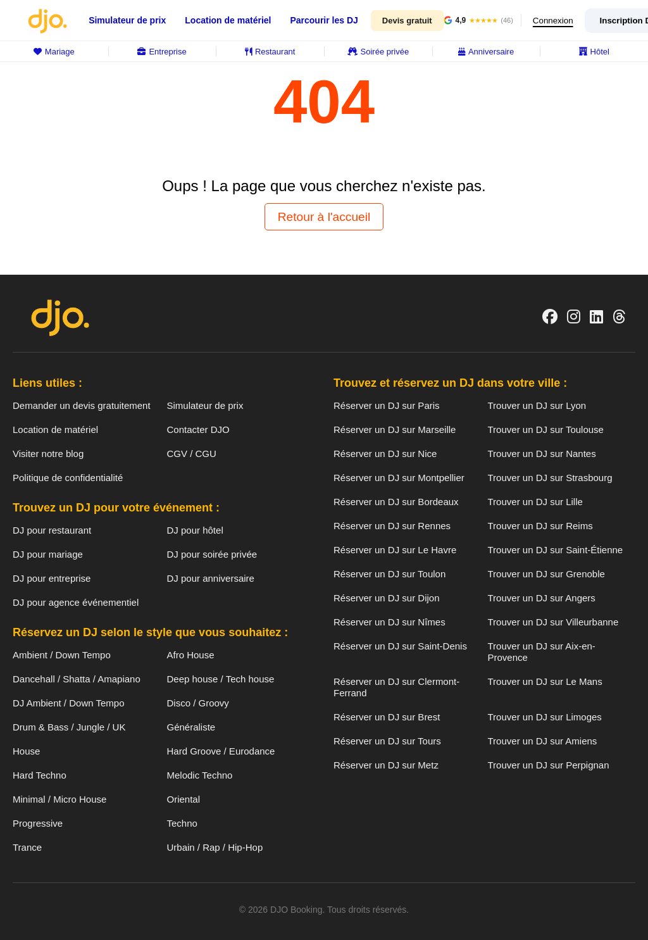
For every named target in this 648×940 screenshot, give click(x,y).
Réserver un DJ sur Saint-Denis (400, 646)
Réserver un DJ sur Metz (386, 765)
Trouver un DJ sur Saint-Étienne (555, 549)
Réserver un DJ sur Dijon (386, 597)
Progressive (38, 823)
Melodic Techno (200, 775)
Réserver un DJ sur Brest (386, 716)
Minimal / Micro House (59, 799)
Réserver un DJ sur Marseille (394, 429)
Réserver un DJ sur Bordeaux (396, 501)
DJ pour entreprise (51, 578)
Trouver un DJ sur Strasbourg (550, 477)
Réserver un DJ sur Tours (387, 741)
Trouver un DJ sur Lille (535, 501)
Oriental (184, 799)
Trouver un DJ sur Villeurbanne (553, 622)
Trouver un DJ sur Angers (541, 597)
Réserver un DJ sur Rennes (392, 525)
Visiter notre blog (48, 453)
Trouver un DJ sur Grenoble (546, 573)
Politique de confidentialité (68, 477)
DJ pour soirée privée (212, 554)
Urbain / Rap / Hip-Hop (215, 847)
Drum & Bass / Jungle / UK (69, 727)
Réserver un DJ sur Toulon (389, 573)
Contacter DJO (198, 429)
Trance (27, 847)
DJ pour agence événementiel (76, 602)
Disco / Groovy (198, 703)
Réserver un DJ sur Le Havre (394, 549)
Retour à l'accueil (324, 216)
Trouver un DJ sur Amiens (542, 741)
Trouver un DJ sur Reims (540, 525)
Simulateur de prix (127, 20)
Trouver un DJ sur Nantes (542, 453)
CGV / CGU (191, 453)
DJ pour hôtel (195, 530)
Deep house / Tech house (221, 679)
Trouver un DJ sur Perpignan (548, 765)
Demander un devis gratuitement (82, 405)
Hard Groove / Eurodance (221, 751)
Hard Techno (39, 775)
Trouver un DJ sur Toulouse (546, 429)
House (26, 751)
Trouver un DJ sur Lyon (537, 405)
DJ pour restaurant (52, 530)
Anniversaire (486, 51)
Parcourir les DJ (324, 20)
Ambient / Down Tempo (62, 654)
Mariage (54, 51)
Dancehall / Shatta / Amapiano (76, 679)
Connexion (554, 20)
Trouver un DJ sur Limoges (545, 716)
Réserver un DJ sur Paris (386, 405)
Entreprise (161, 51)
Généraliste (191, 727)
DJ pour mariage (48, 554)
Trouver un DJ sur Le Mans (545, 681)
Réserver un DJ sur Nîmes (389, 622)
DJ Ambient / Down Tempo (68, 703)
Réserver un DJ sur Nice (385, 453)
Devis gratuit (407, 20)
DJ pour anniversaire (210, 578)
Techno (182, 823)
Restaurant (270, 51)
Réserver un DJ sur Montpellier (398, 477)
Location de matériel (228, 20)
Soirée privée (378, 51)
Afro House (191, 654)
